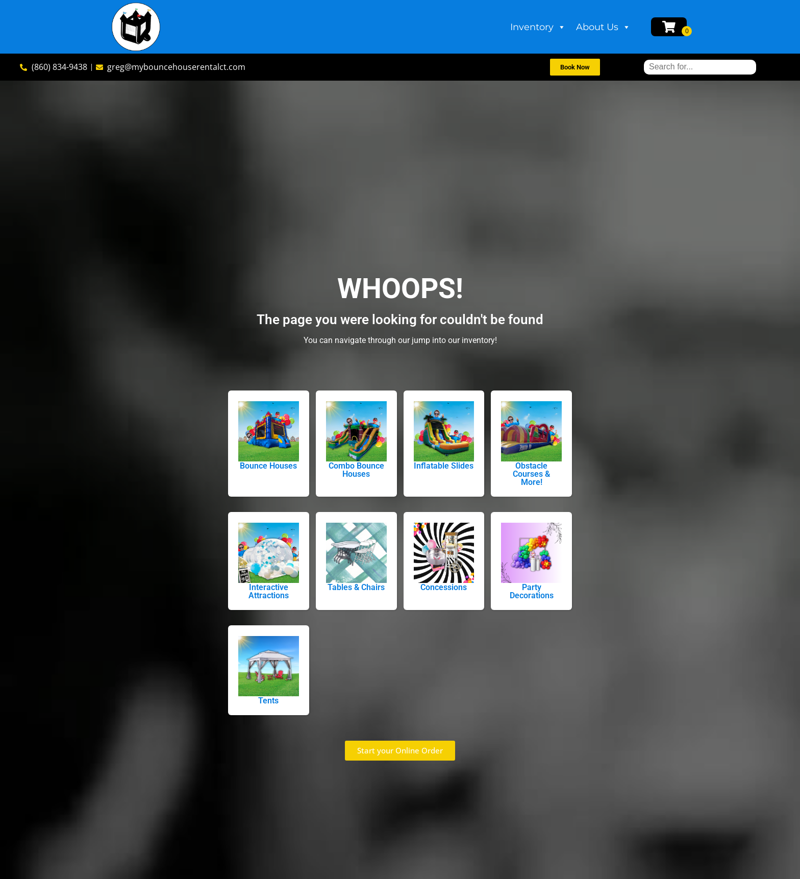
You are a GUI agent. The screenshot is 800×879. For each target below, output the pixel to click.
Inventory (538, 27)
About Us (603, 27)
